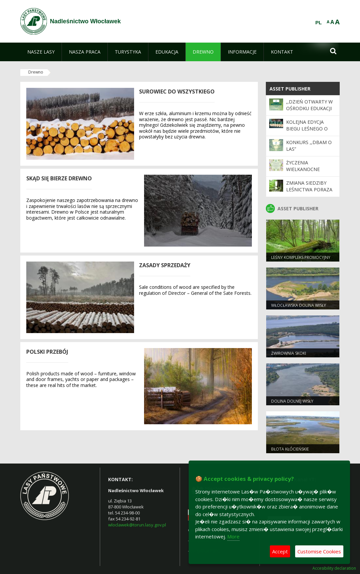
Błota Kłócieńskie (290, 449)
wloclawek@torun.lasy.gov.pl (137, 525)
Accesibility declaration (334, 568)
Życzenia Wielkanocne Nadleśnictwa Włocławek (304, 172)
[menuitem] (41, 52)
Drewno (35, 72)
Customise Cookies (319, 551)
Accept (280, 551)
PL (318, 22)
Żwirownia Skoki (288, 353)
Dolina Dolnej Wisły (292, 401)
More (233, 536)
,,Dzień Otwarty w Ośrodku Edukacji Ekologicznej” (309, 108)
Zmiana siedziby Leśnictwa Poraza (309, 186)
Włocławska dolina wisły (298, 305)
